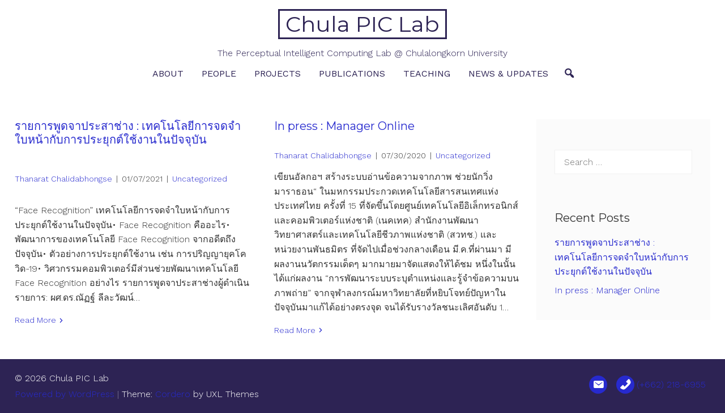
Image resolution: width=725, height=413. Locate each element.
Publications (352, 73)
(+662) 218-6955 (671, 384)
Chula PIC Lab (362, 24)
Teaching (426, 73)
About (168, 73)
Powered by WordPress (64, 394)
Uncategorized (199, 178)
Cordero (172, 394)
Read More (35, 319)
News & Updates (508, 73)
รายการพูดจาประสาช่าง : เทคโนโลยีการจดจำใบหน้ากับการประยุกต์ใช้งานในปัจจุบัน (128, 132)
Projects (277, 73)
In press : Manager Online (344, 126)
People (219, 73)
